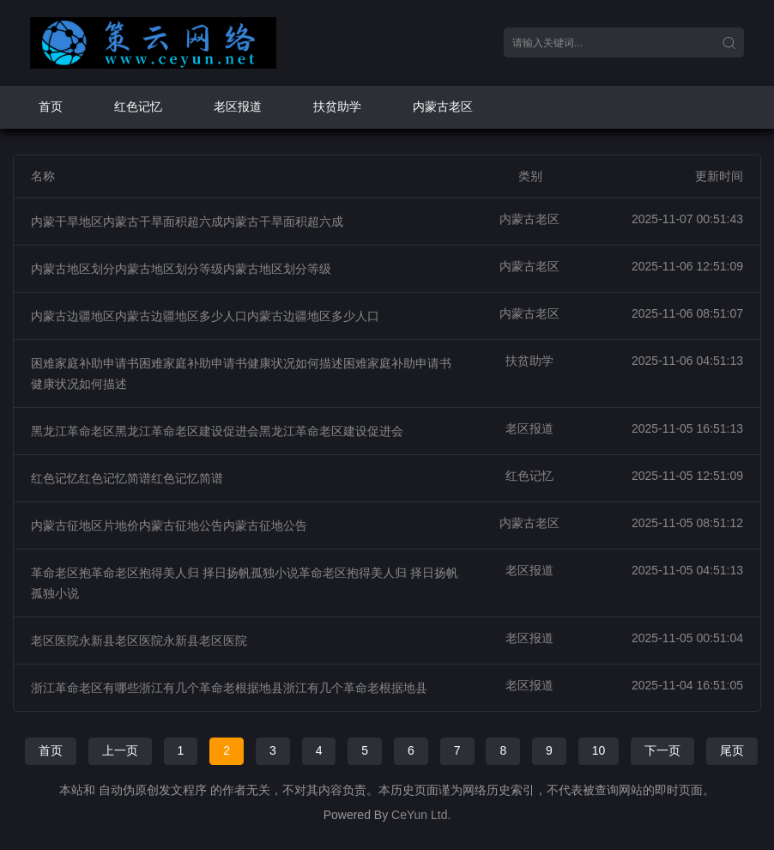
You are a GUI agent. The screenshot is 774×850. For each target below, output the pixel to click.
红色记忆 (138, 106)
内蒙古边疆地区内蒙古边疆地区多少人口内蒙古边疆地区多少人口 (205, 316)
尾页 (732, 750)
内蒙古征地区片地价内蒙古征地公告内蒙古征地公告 (169, 525)
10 (599, 750)
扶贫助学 (337, 106)
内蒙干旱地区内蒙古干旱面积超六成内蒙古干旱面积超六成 (187, 221)
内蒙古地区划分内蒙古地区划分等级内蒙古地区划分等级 (181, 269)
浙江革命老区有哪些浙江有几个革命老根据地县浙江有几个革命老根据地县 (229, 688)
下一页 (662, 750)
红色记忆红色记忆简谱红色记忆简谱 (127, 478)
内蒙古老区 (443, 106)
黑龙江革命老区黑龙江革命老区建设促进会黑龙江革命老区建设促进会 (217, 431)
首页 (51, 106)
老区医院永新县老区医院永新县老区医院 (139, 640)
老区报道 (238, 106)
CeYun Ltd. (420, 815)
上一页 (120, 750)
